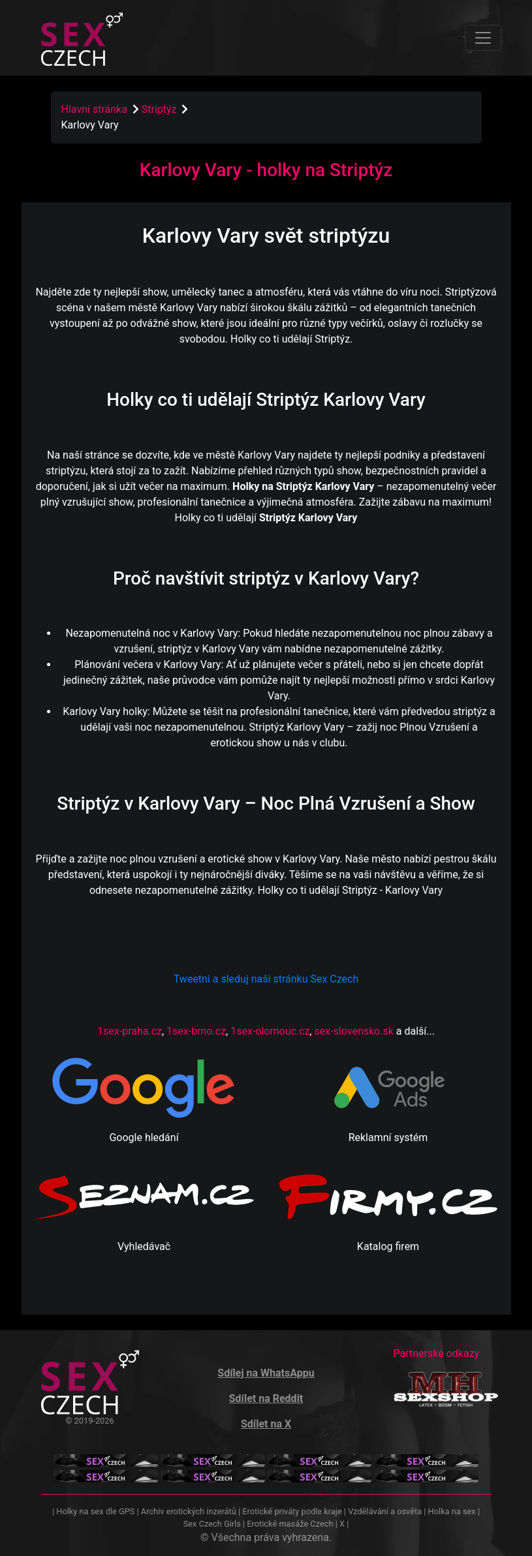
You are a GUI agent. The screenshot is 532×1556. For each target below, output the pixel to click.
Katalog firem (388, 1246)
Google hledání (143, 1137)
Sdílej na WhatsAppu (265, 1373)
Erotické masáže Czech (290, 1524)
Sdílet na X (266, 1424)
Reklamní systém (388, 1137)
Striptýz (161, 109)
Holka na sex (452, 1511)
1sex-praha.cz (129, 1031)
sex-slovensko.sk (353, 1031)
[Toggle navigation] (483, 38)
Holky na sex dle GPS (95, 1511)
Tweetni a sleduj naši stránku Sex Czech (266, 979)
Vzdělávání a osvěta (385, 1511)
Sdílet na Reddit (266, 1398)
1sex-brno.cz (196, 1031)
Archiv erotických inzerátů (188, 1511)
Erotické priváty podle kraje (291, 1511)
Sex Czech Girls (212, 1524)
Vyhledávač (143, 1246)
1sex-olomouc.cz (269, 1031)
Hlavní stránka (94, 109)
